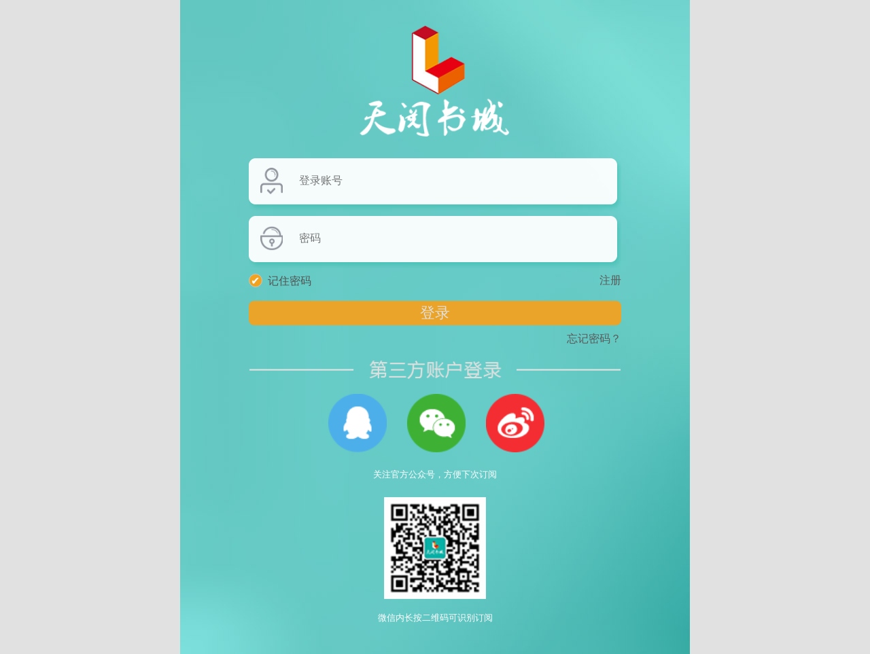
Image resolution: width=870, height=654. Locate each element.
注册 (610, 280)
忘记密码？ (594, 338)
